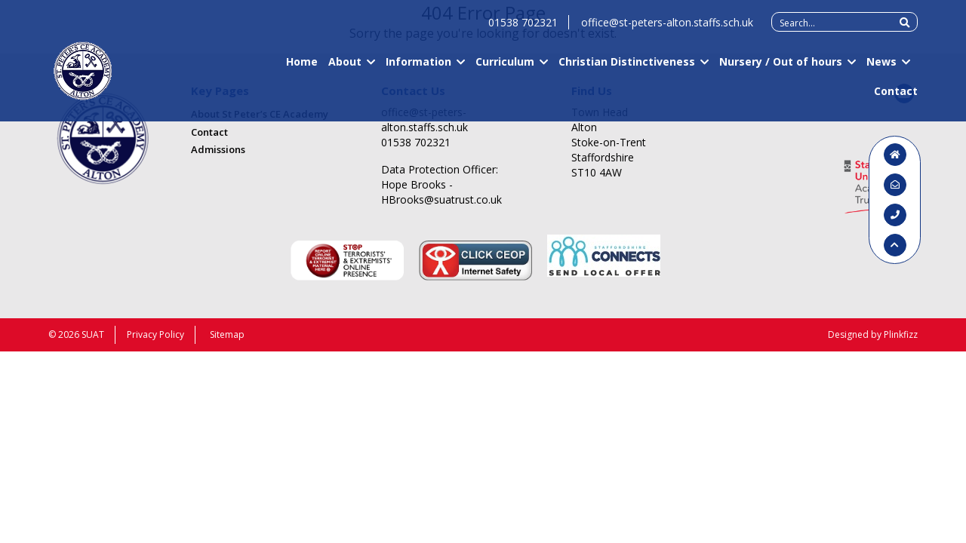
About (344, 68)
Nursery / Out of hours (780, 68)
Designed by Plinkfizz (873, 334)
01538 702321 (523, 29)
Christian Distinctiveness (626, 68)
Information (418, 68)
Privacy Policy (155, 334)
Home (302, 68)
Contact (896, 97)
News (881, 68)
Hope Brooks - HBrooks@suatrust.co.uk (441, 192)
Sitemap (227, 334)
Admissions (218, 149)
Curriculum (504, 68)
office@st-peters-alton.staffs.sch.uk (667, 29)
